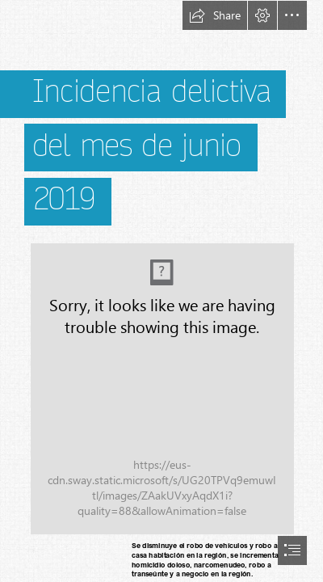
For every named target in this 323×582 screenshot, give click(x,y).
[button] (214, 15)
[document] (161, 291)
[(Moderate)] (161, 388)
